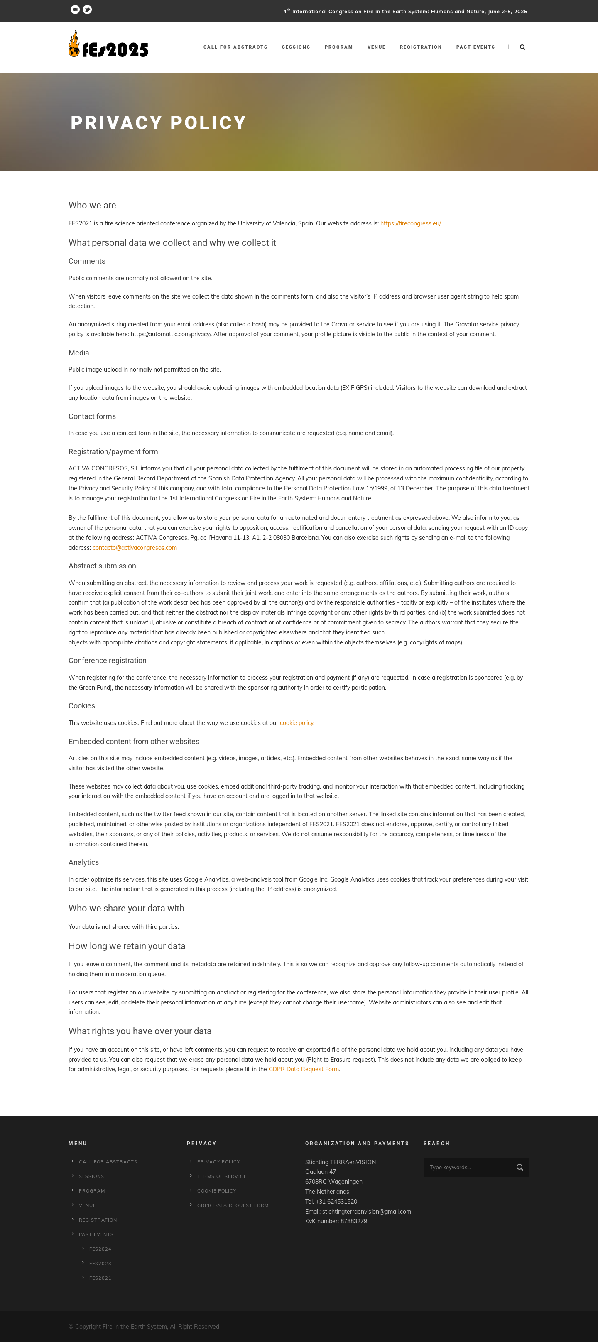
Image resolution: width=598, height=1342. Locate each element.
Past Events (475, 47)
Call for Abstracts (235, 47)
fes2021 (100, 1278)
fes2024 (100, 1249)
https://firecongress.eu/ (410, 223)
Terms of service (222, 1176)
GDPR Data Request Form (304, 1069)
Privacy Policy (218, 1162)
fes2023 (100, 1263)
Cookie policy (217, 1191)
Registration (421, 47)
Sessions (296, 47)
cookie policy (296, 723)
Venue (377, 47)
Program (339, 47)
